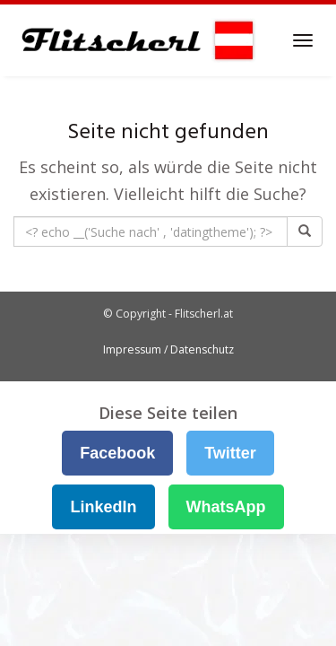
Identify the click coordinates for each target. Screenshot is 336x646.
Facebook (117, 453)
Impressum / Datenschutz (168, 349)
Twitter (230, 453)
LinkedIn (103, 507)
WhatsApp (226, 507)
